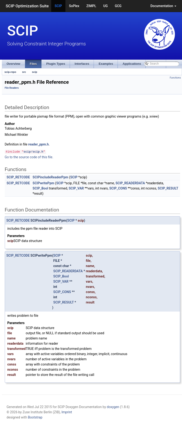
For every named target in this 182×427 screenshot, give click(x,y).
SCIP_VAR (76, 188)
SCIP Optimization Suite (27, 6)
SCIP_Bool (40, 188)
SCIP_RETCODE (18, 177)
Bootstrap (35, 417)
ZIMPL (91, 6)
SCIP (58, 6)
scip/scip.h (33, 152)
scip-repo (10, 71)
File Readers (12, 87)
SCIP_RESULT (168, 188)
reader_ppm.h (38, 144)
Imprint (66, 412)
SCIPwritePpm (43, 183)
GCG (118, 6)
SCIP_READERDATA (130, 183)
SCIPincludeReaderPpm (50, 177)
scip (34, 71)
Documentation (163, 6)
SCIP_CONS (118, 188)
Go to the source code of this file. (29, 157)
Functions (175, 77)
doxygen (113, 407)
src (24, 71)
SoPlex (74, 6)
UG (105, 6)
